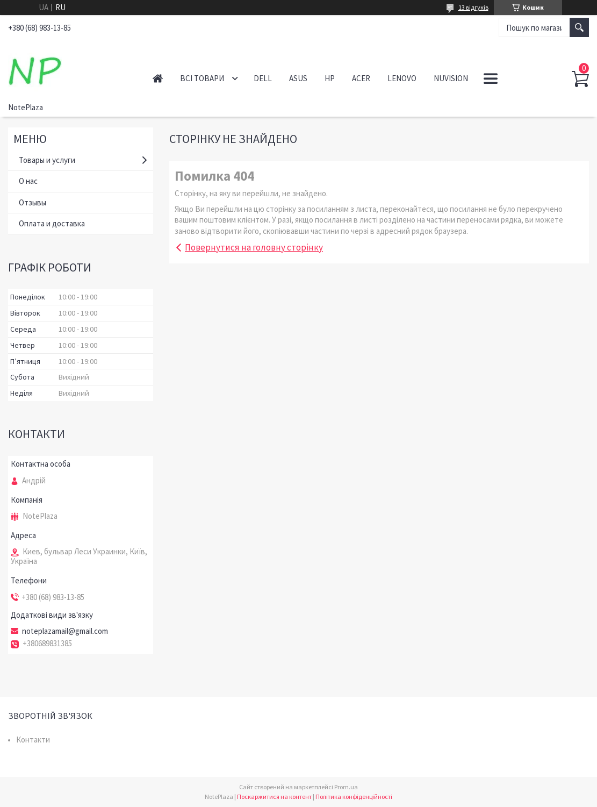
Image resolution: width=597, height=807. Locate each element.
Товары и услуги (47, 160)
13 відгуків (473, 7)
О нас (28, 181)
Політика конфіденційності (353, 796)
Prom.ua (346, 787)
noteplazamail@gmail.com (65, 631)
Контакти (33, 739)
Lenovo (401, 78)
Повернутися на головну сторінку (254, 247)
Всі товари (202, 78)
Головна (158, 78)
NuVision (451, 78)
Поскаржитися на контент (274, 796)
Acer (361, 78)
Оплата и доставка (52, 223)
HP (330, 78)
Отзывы (32, 202)
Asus (298, 78)
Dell (263, 78)
